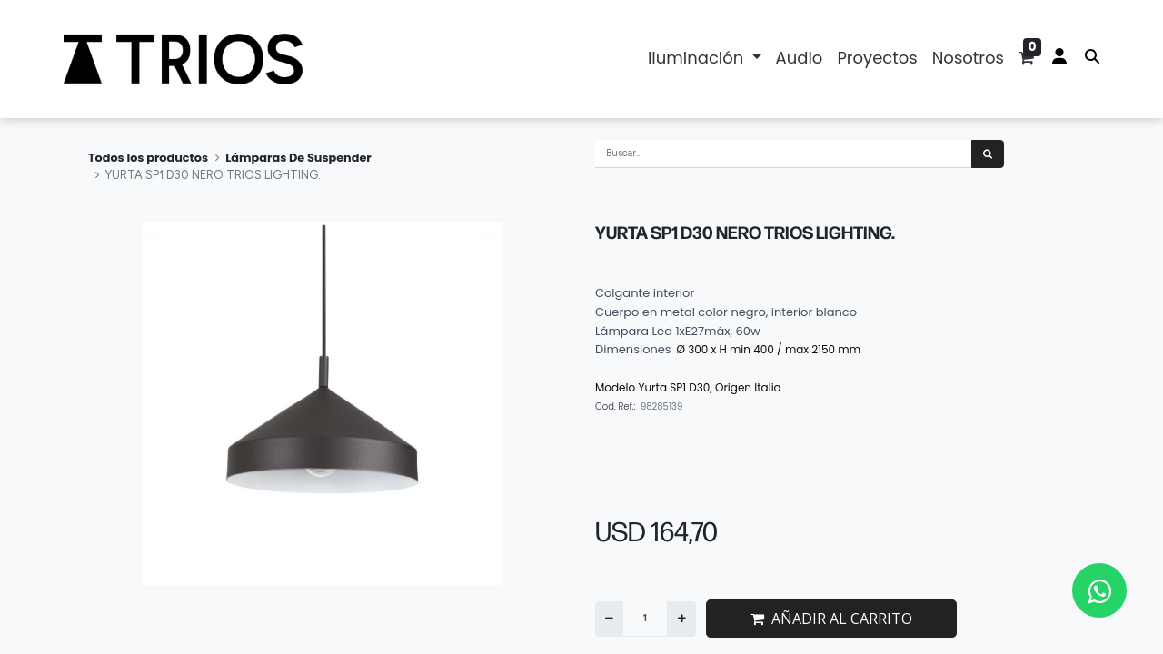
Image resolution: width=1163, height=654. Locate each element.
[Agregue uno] (681, 619)
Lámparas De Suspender (298, 157)
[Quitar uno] (609, 619)
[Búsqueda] (987, 154)
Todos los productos (148, 157)
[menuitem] (799, 59)
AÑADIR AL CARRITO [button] (831, 619)
